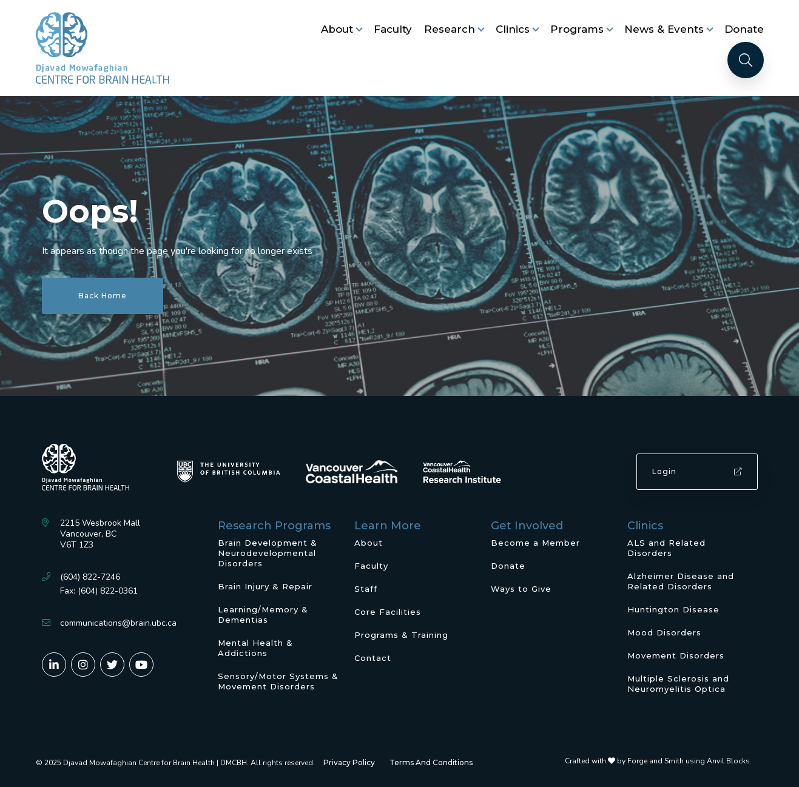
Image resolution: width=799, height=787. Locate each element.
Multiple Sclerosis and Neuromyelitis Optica (678, 684)
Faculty (393, 29)
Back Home (102, 295)
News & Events (664, 29)
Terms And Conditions (431, 762)
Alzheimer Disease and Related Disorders (680, 581)
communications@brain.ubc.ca (118, 623)
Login (697, 471)
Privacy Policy (349, 762)
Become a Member (535, 543)
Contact (372, 658)
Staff (365, 589)
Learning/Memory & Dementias (263, 614)
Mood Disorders (664, 632)
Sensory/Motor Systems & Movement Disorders (278, 681)
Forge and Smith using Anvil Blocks (688, 761)
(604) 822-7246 (90, 577)
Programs (577, 29)
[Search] (745, 60)
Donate (744, 29)
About (337, 29)
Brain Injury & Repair (265, 586)
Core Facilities (387, 612)
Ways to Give (521, 589)
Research (449, 29)
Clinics (513, 29)
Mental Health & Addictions (255, 648)
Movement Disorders (675, 655)
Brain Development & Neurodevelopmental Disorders (267, 553)
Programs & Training (401, 635)
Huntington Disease (673, 609)
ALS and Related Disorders (666, 548)
